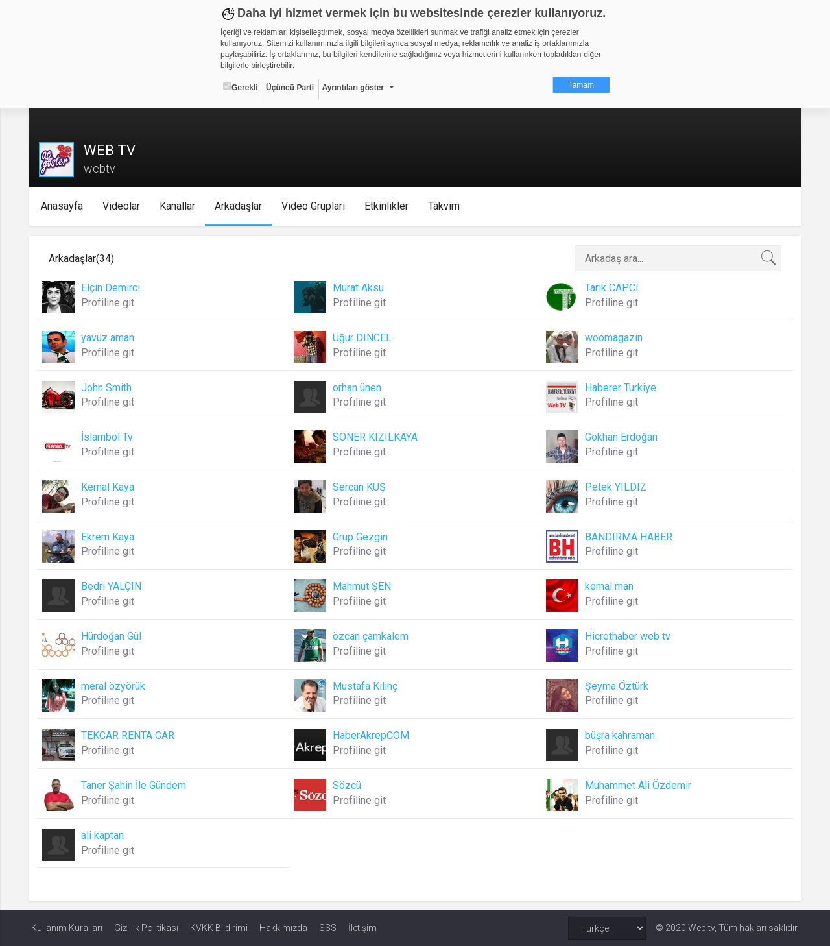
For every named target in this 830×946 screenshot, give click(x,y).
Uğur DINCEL (362, 338)
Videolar (122, 206)
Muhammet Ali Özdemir (637, 785)
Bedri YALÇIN (113, 586)
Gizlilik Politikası (146, 928)
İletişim (362, 928)
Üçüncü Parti (290, 87)
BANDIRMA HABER (628, 537)
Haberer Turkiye (620, 388)
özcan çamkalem (371, 636)
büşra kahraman (619, 735)
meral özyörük (115, 686)
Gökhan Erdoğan (620, 437)
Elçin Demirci (112, 288)
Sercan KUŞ (359, 487)
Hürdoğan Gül (113, 636)
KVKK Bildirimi (219, 928)
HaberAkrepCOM (371, 735)
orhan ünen (357, 388)
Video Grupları (314, 206)
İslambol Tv (109, 437)
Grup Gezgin (360, 537)
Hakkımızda (283, 928)
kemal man (608, 586)
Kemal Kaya (109, 487)
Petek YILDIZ (615, 487)
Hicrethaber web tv (627, 636)
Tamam (581, 85)
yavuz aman (109, 338)
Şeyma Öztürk (616, 686)
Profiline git (109, 303)
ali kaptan (104, 835)
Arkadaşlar (239, 206)
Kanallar (178, 206)
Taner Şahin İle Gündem (135, 785)
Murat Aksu (359, 288)
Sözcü (347, 785)
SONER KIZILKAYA (375, 437)
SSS (328, 928)
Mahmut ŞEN (362, 586)
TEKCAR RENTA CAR (129, 735)
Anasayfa (63, 206)
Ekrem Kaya (109, 537)
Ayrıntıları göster (353, 87)
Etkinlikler (388, 206)
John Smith (108, 388)
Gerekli (240, 87)
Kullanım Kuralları (66, 928)
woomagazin (613, 338)
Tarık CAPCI (611, 288)
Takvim (445, 206)
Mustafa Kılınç (365, 686)
